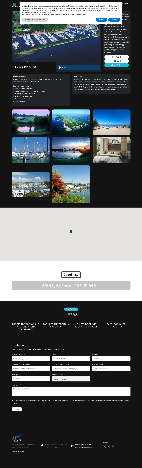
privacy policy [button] (101, 6)
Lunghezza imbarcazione (21, 364)
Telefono (95, 354)
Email (54, 354)
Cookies (21, 451)
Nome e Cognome (18, 354)
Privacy (14, 451)
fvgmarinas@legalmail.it (84, 447)
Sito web (116, 65)
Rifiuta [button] (101, 19)
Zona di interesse (58, 374)
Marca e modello (98, 364)
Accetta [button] (114, 19)
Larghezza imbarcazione (60, 364)
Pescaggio (15, 374)
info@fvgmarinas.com (83, 444)
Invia (17, 409)
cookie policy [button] (115, 8)
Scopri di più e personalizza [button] (35, 19)
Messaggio (15, 385)
